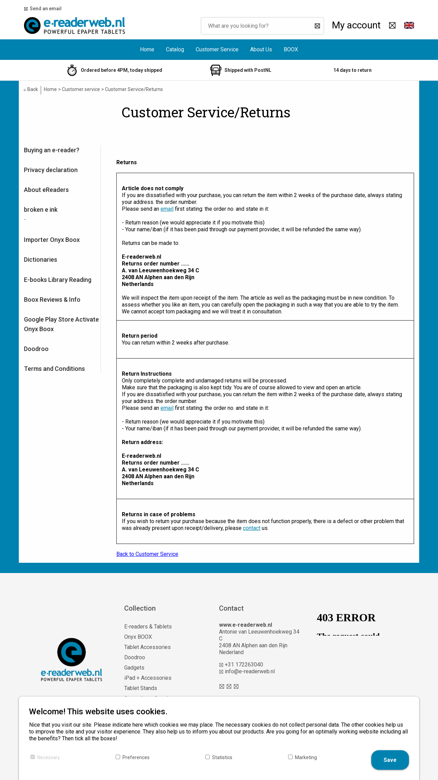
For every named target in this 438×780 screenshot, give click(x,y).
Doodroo (36, 348)
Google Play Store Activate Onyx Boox (61, 324)
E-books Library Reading (57, 279)
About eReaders (46, 189)
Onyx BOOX (138, 637)
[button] (408, 25)
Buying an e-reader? (51, 150)
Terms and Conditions (54, 368)
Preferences (136, 757)
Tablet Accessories (147, 647)
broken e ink (40, 209)
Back (31, 89)
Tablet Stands (140, 688)
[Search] (315, 25)
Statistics (222, 757)
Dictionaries (40, 259)
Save (390, 760)
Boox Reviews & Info (52, 299)
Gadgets (134, 667)
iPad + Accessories (147, 678)
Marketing (306, 757)
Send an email (45, 8)
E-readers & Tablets (148, 626)
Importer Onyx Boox (52, 239)
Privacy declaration (51, 169)
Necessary (48, 757)
